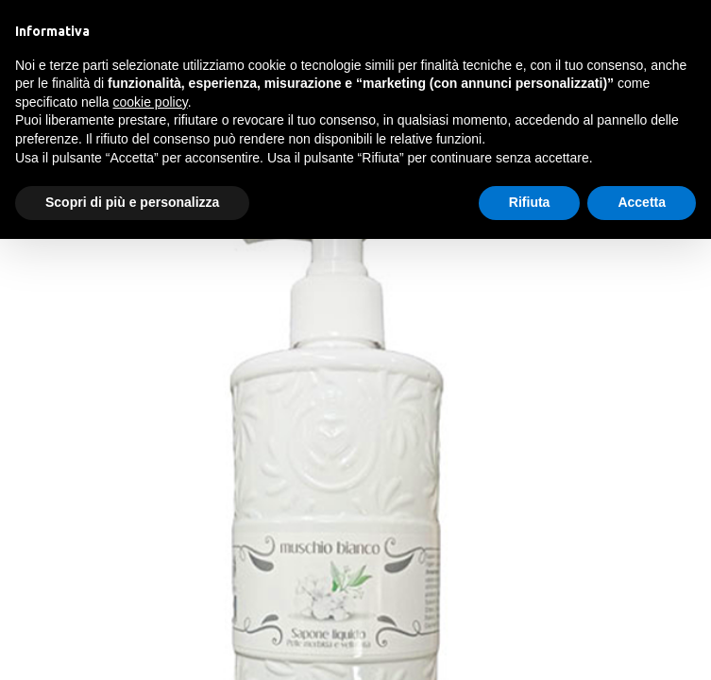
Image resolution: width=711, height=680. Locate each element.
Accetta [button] (642, 202)
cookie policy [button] (150, 102)
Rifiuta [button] (529, 202)
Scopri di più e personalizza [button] (132, 202)
